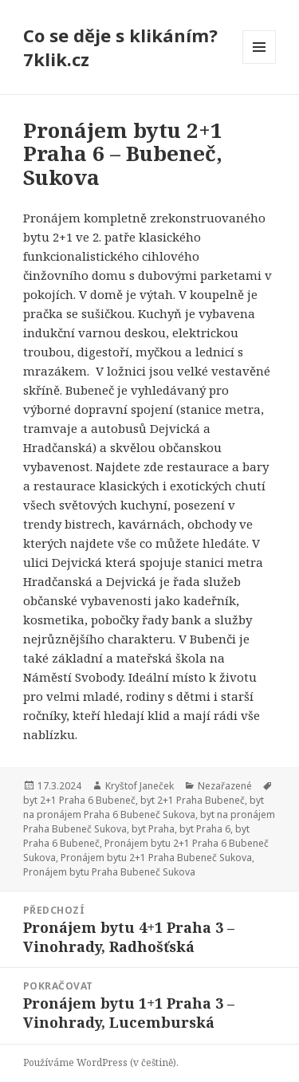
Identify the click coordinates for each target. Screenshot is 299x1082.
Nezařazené (225, 786)
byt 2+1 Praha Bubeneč (192, 800)
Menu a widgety (259, 63)
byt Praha (153, 829)
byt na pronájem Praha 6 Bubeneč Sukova (143, 807)
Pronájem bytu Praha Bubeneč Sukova (109, 872)
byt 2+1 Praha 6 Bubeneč (79, 800)
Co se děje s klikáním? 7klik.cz (120, 47)
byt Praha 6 (204, 829)
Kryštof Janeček (139, 786)
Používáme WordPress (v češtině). (101, 1062)
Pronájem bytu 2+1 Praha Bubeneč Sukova (156, 857)
